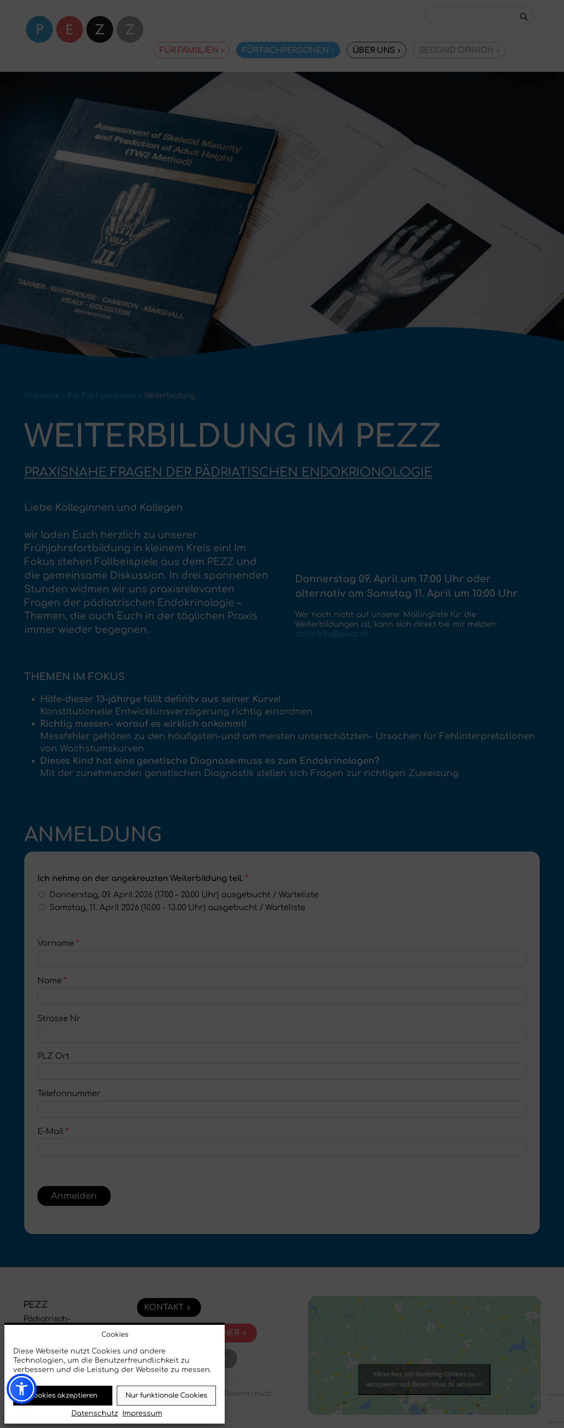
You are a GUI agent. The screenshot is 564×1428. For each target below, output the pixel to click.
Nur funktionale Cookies (166, 1395)
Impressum (142, 1413)
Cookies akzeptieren (63, 1395)
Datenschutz (94, 1413)
